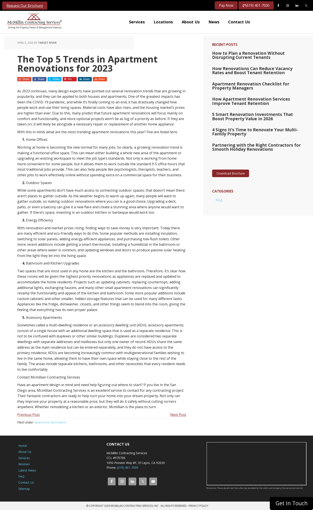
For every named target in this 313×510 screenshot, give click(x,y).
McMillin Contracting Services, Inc (33, 20)
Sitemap (24, 489)
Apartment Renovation (50, 422)
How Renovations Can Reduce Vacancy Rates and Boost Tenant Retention (255, 69)
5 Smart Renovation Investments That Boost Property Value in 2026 (256, 113)
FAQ (21, 476)
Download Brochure (230, 169)
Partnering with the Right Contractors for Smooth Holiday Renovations (253, 143)
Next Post (178, 414)
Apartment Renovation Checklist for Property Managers (257, 84)
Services (24, 458)
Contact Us (26, 482)
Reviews (24, 464)
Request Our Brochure (24, 5)
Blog (219, 196)
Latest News (27, 470)
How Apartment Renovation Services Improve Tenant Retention (256, 99)
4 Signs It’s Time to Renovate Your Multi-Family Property (258, 128)
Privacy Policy (198, 506)
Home (22, 446)
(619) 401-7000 (256, 5)
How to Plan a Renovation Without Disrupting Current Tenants (257, 54)
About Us (24, 452)
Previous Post (28, 414)
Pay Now (226, 5)
